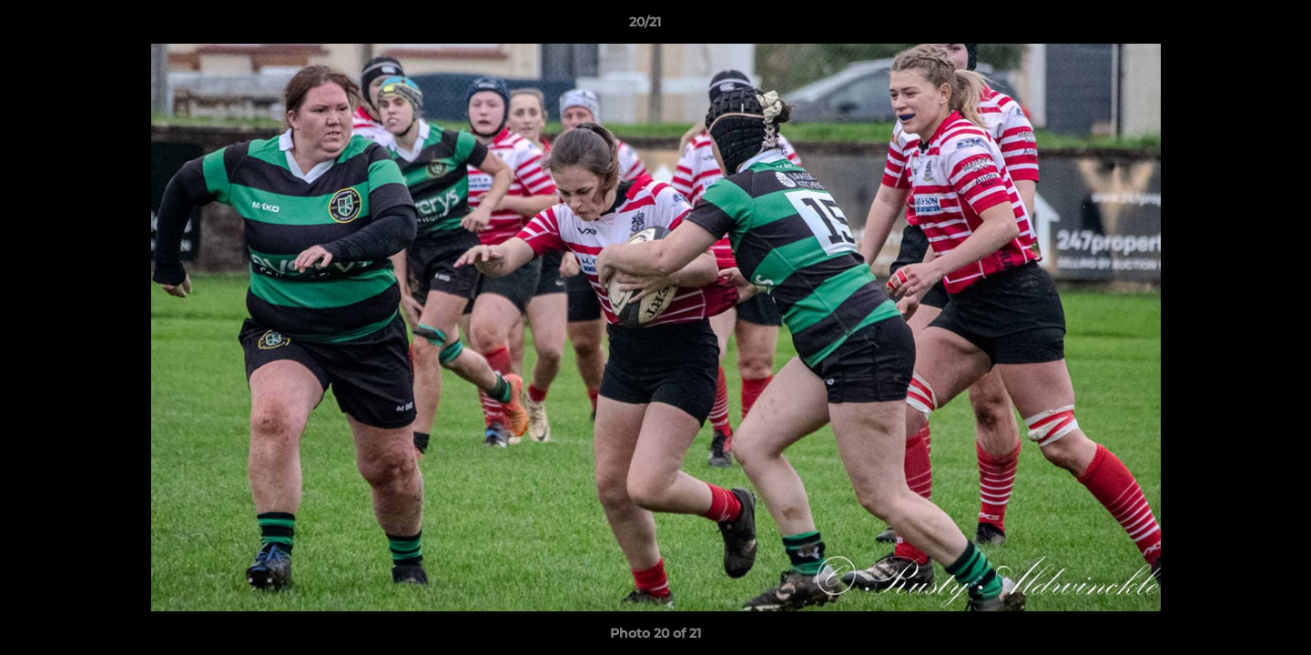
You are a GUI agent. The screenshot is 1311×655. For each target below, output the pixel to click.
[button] (1234, 26)
